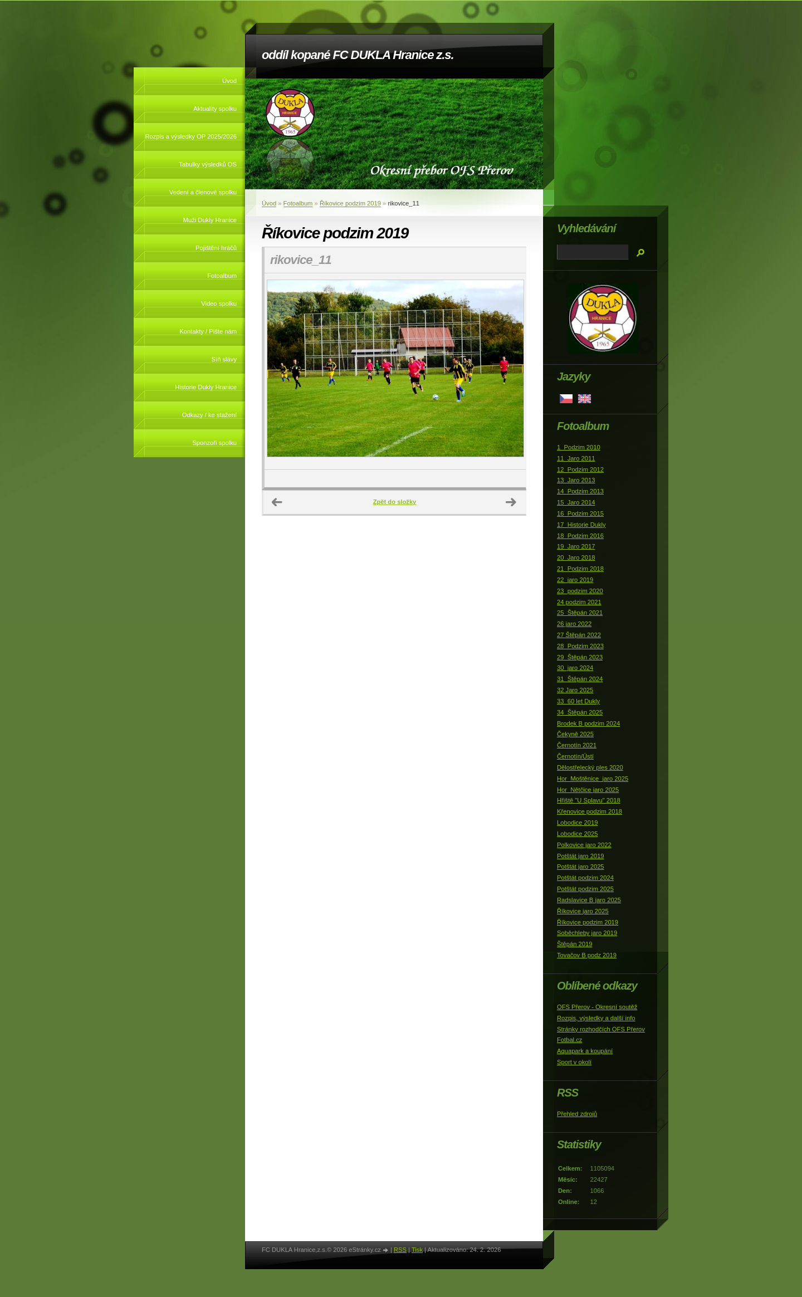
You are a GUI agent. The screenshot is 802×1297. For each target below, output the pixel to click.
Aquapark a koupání (585, 1051)
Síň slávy (224, 359)
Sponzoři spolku (214, 442)
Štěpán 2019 (574, 944)
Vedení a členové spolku (203, 192)
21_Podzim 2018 (580, 568)
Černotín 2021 (576, 745)
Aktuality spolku (215, 108)
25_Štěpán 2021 (580, 612)
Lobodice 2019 (577, 822)
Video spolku (219, 303)
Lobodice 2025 (577, 833)
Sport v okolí (574, 1062)
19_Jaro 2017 (576, 546)
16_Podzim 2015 (580, 513)
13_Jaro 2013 (576, 480)
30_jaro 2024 (575, 667)
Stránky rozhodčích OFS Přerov (601, 1029)
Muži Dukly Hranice (210, 220)
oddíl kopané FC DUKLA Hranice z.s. (357, 55)
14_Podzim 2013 (580, 491)
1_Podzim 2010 (578, 447)
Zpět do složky (395, 501)
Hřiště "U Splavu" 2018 (588, 800)
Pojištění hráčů (216, 247)
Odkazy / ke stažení (209, 415)
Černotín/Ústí (575, 756)
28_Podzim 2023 (580, 646)
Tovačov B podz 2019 (587, 955)
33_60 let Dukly (578, 701)
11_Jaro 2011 (576, 458)
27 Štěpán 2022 (579, 635)
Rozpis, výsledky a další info (596, 1018)
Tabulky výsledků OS (208, 164)
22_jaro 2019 (575, 579)
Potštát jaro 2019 (580, 856)
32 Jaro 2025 (575, 690)
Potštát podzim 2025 (585, 888)
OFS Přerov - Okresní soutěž (597, 1007)
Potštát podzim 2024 (585, 877)
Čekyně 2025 (575, 734)
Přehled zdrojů (577, 1113)
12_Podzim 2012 (580, 469)
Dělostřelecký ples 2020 (590, 767)
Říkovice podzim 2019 (350, 203)
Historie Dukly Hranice (206, 387)
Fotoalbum (222, 275)
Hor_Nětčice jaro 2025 (588, 789)
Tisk (417, 1249)
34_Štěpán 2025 (580, 712)
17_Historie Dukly (581, 524)
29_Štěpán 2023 (580, 657)
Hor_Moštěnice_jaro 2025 (592, 778)
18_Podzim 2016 (580, 535)
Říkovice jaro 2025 (583, 911)
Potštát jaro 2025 (580, 866)
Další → (511, 502)
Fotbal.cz (569, 1039)
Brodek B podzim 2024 (588, 723)
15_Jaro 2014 (576, 502)
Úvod (229, 80)
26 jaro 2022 (574, 623)
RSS (400, 1249)
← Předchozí (277, 502)
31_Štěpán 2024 (580, 679)
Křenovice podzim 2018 (589, 811)
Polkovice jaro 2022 (584, 844)
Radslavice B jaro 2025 (589, 900)
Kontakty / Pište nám (208, 331)
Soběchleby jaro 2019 (587, 932)
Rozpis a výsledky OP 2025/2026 (191, 136)
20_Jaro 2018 (576, 557)
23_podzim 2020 (580, 591)
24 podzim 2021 (579, 602)
